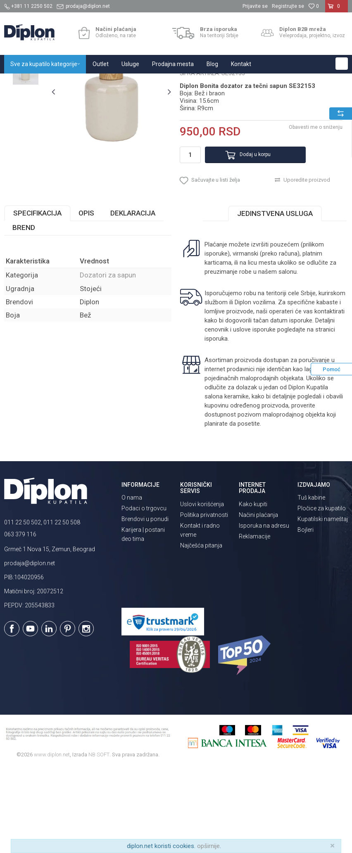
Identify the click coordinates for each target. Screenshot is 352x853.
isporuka (215, 424)
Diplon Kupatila (22, 82)
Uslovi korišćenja (202, 589)
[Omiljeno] (313, 6)
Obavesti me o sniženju (315, 206)
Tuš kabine (311, 583)
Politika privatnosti (204, 600)
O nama (131, 583)
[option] (25, 125)
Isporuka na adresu (264, 611)
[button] (341, 63)
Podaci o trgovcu (143, 594)
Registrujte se (288, 6)
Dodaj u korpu (245, 234)
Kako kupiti (253, 589)
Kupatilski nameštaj (322, 605)
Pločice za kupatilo (321, 594)
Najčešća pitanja (201, 631)
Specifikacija (37, 298)
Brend (23, 313)
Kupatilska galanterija (114, 82)
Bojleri (305, 615)
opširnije (208, 846)
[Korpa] (336, 9)
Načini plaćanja (258, 600)
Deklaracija (132, 298)
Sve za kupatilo (65, 82)
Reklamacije (254, 621)
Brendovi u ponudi (145, 605)
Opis (86, 298)
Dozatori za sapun (168, 82)
